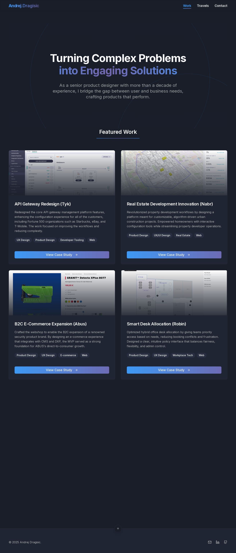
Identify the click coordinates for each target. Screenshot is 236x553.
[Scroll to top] (118, 528)
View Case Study (62, 255)
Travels (203, 6)
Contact (221, 6)
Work (187, 6)
